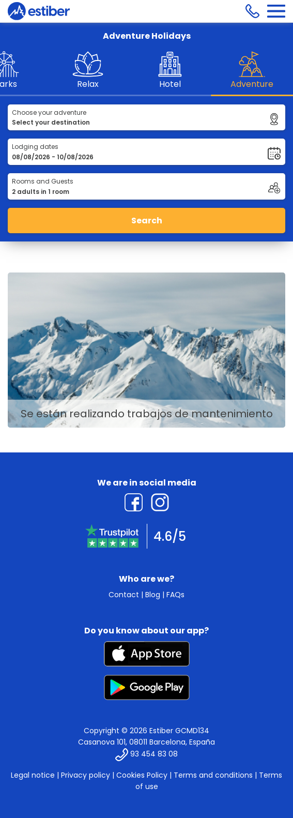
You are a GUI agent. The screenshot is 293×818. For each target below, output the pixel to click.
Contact (124, 594)
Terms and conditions (213, 775)
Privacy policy (85, 775)
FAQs (175, 594)
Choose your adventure (49, 112)
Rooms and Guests (42, 181)
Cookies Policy (141, 775)
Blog (152, 594)
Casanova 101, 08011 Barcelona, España (146, 742)
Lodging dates (35, 146)
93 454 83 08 (154, 754)
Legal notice (33, 775)
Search (146, 220)
